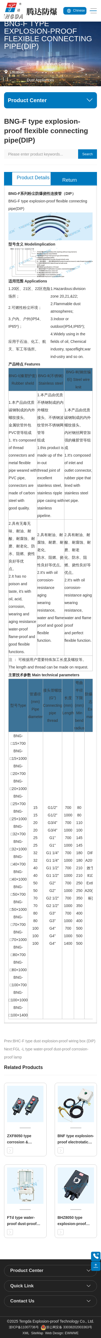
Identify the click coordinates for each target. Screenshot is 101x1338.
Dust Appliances (40, 80)
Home (32, 64)
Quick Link (22, 1285)
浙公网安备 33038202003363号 (66, 1327)
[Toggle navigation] (91, 11)
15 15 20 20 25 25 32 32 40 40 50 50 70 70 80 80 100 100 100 (35, 875)
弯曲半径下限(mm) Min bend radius (79, 705)
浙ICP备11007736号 (24, 1327)
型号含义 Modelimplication (31, 244)
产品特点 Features (24, 364)
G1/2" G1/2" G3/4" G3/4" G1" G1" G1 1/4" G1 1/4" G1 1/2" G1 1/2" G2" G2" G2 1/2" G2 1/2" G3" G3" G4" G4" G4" (52, 875)
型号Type (18, 705)
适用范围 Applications (27, 281)
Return (69, 180)
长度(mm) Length (68, 705)
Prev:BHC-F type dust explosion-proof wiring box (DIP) (49, 1041)
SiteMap (37, 1333)
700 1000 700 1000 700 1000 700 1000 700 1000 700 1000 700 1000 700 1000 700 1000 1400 (68, 875)
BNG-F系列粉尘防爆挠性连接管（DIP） (42, 193)
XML (25, 1333)
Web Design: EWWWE (61, 1333)
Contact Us (22, 1300)
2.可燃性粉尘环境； (25, 307)
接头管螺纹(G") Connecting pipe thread (52, 705)
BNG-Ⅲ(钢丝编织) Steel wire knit (78, 379)
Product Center (57, 64)
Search (87, 154)
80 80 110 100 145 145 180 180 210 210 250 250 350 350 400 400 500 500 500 (79, 875)
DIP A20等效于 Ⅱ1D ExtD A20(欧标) (90, 875)
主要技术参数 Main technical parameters (43, 675)
